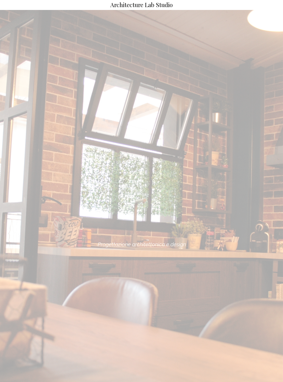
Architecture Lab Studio (141, 5)
